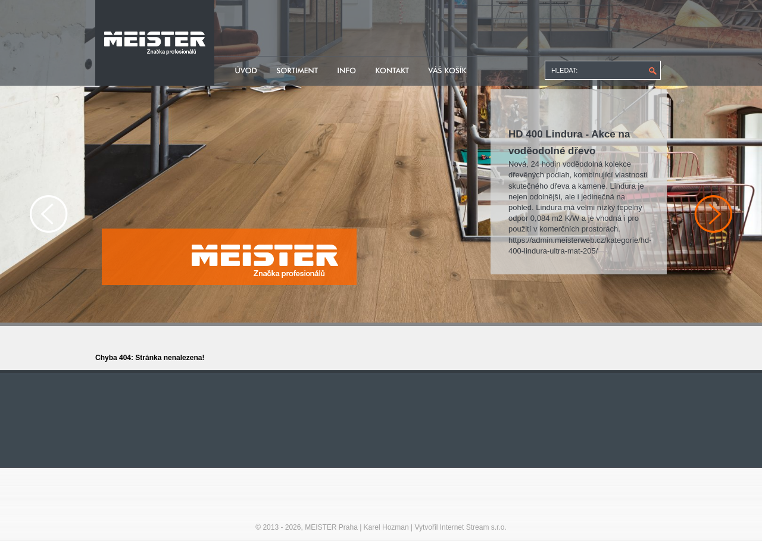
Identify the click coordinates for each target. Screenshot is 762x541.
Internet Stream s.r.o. (473, 527)
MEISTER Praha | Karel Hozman (357, 527)
